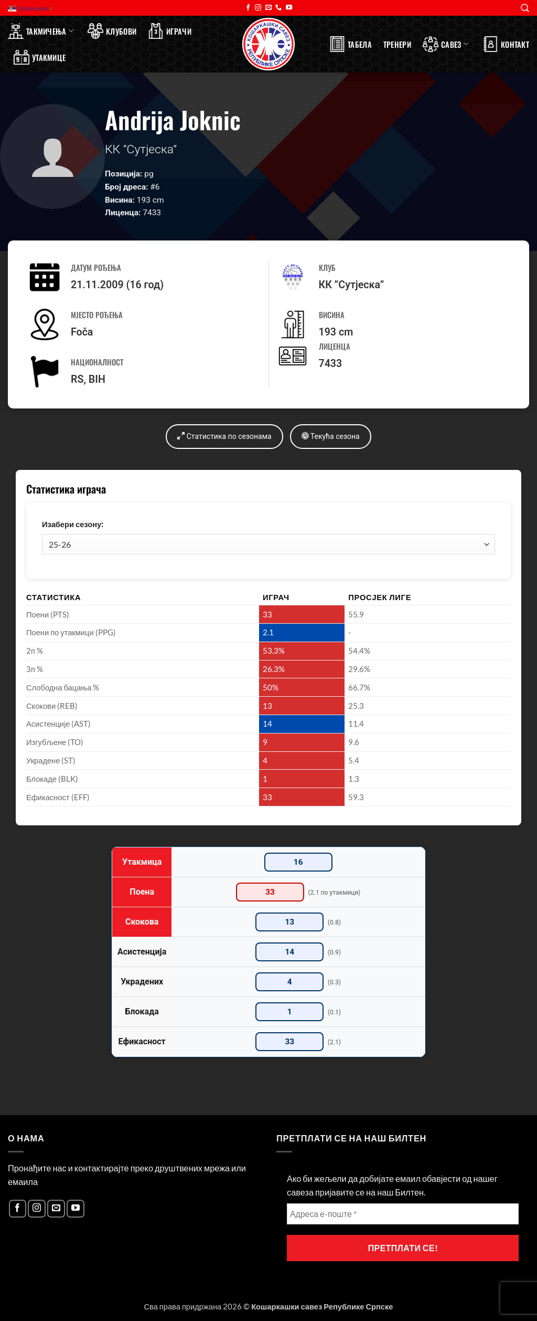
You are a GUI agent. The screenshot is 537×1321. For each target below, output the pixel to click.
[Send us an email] (268, 8)
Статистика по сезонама (224, 436)
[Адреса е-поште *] (403, 1213)
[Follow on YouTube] (289, 8)
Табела (350, 44)
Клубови (112, 31)
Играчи (169, 31)
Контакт (505, 44)
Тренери (397, 44)
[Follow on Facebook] (248, 8)
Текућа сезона (331, 436)
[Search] (525, 8)
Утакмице (40, 57)
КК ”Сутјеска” (351, 285)
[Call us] (278, 8)
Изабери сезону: (72, 524)
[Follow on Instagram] (258, 8)
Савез (445, 44)
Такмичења (40, 31)
